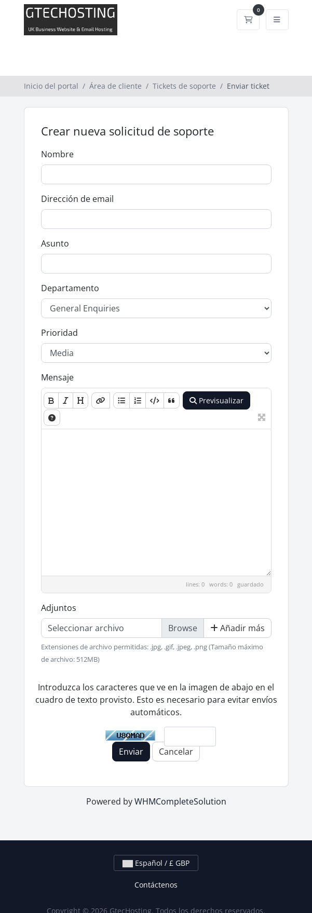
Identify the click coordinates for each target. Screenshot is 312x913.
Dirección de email (77, 199)
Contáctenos (156, 885)
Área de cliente (115, 86)
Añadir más (237, 628)
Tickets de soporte (184, 86)
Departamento (70, 288)
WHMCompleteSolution (180, 801)
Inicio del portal (51, 86)
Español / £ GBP (156, 863)
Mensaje (57, 377)
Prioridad (59, 332)
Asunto (55, 243)
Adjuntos (58, 608)
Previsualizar (216, 400)
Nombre (57, 154)
